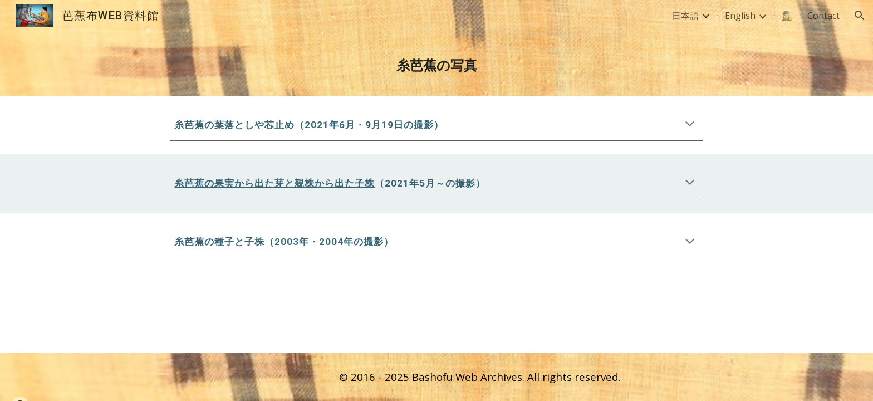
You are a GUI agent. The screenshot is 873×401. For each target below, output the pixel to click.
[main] (436, 63)
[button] (859, 15)
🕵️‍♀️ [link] (787, 15)
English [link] (740, 15)
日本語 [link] (685, 15)
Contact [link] (823, 15)
